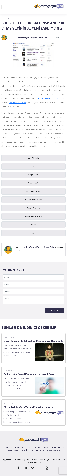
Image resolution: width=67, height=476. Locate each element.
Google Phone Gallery (18, 102)
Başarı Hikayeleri (13, 450)
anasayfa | (5, 18)
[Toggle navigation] (4, 7)
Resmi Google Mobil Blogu (50, 98)
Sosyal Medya (37, 447)
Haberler (30, 450)
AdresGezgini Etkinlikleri (11, 447)
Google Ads (40, 450)
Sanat (23, 450)
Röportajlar (26, 447)
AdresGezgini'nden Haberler (54, 447)
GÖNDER (54, 310)
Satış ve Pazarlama (53, 450)
